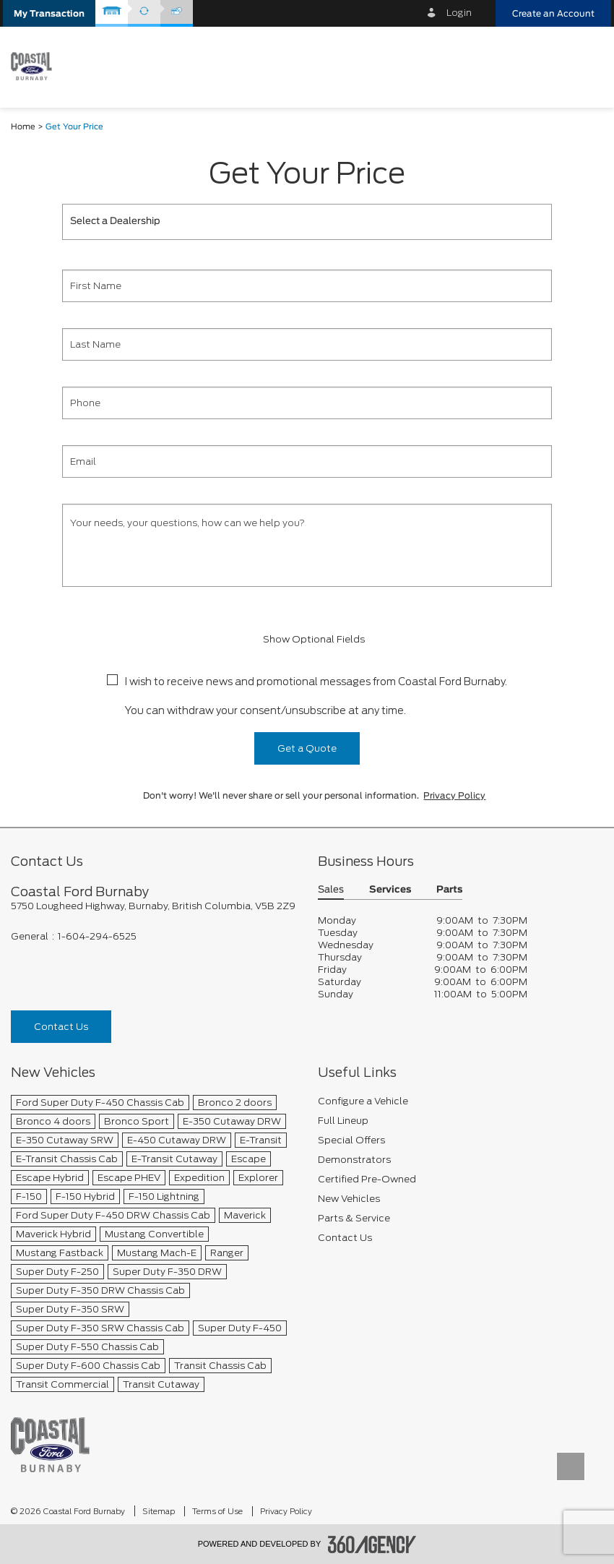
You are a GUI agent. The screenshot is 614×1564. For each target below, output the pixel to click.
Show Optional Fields (307, 639)
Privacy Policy (454, 795)
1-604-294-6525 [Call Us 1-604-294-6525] (97, 936)
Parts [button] (449, 890)
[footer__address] (153, 906)
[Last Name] (307, 344)
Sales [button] (331, 890)
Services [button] (390, 890)
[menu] (585, 66)
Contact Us (61, 1026)
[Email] (307, 461)
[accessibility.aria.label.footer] (372, 1544)
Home (23, 127)
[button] (49, 13)
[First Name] (307, 286)
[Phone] (307, 403)
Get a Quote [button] (307, 748)
